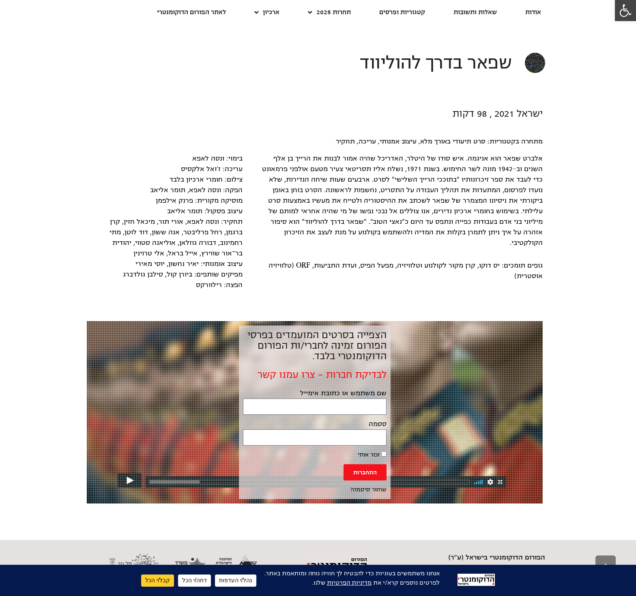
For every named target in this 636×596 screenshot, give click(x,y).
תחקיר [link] (345, 141)
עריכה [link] (367, 141)
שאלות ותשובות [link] (475, 12)
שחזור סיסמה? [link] (368, 490)
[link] (625, 10)
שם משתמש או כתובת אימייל (343, 393)
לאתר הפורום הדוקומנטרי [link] (191, 12)
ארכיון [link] (266, 12)
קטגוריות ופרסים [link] (402, 12)
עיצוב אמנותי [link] (398, 141)
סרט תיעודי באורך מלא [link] (453, 141)
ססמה (378, 424)
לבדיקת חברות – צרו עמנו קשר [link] (322, 374)
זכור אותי (372, 454)
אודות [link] (533, 12)
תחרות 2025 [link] (329, 12)
